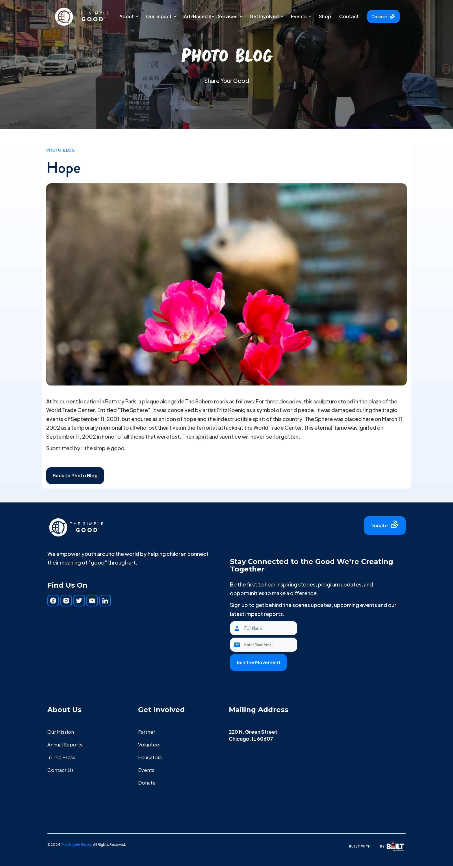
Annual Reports (64, 744)
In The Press (61, 757)
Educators (150, 757)
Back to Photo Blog (75, 475)
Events (146, 770)
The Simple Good (76, 844)
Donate (147, 782)
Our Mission (60, 732)
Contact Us (60, 770)
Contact (349, 16)
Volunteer (149, 744)
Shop (325, 16)
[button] (128, 16)
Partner (146, 732)
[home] (82, 16)
